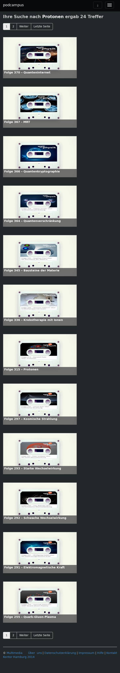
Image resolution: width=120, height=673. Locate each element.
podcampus (13, 5)
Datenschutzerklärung (60, 653)
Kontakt (111, 653)
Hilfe (100, 653)
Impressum (86, 653)
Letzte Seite (42, 26)
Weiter (24, 26)
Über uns (35, 653)
